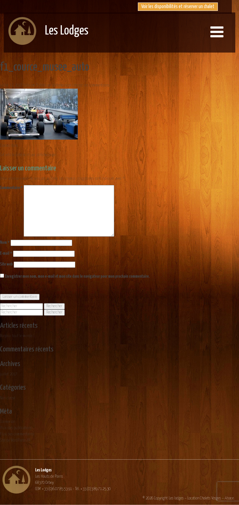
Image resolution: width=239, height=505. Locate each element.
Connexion (7, 422)
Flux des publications (16, 428)
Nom (5, 243)
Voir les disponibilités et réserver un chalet (177, 6)
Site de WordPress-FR (15, 440)
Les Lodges (66, 31)
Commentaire (11, 188)
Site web (6, 264)
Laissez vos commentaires (91, 85)
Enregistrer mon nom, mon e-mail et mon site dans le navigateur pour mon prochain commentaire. (77, 277)
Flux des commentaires (17, 434)
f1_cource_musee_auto (44, 67)
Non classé (7, 398)
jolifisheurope (61, 85)
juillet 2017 (8, 374)
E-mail (6, 254)
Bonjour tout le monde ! (17, 336)
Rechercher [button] (54, 306)
